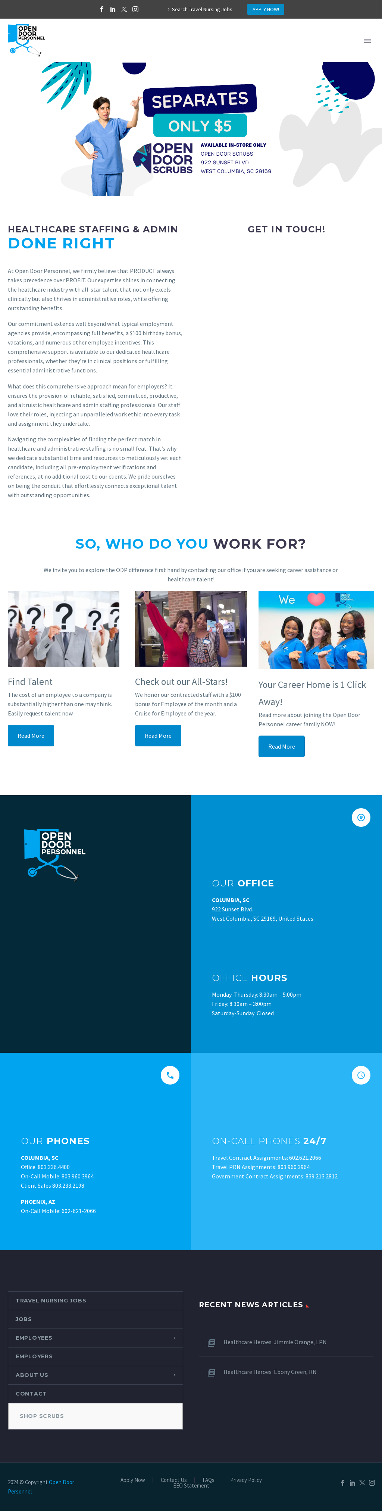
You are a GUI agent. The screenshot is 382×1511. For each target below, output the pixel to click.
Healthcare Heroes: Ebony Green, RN (270, 1371)
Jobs (24, 1319)
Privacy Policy (246, 1480)
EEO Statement (191, 1486)
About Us (32, 1375)
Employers (34, 1356)
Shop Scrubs (42, 1416)
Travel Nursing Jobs (51, 1300)
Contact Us (174, 1480)
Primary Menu (367, 41)
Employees (34, 1337)
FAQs (209, 1480)
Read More (31, 735)
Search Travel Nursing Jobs (202, 9)
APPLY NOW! (266, 9)
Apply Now (132, 1480)
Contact (31, 1393)
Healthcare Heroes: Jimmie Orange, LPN (275, 1342)
